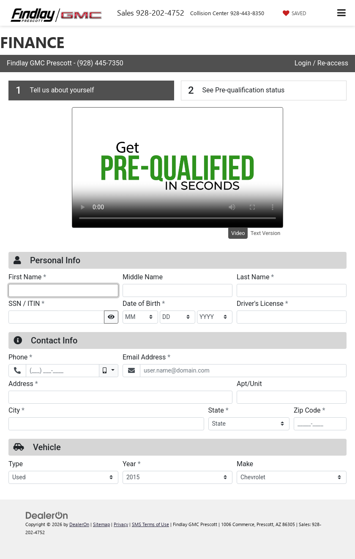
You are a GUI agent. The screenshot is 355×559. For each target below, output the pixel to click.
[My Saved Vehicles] (293, 13)
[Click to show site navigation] (341, 13)
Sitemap (101, 524)
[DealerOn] (46, 514)
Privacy (121, 524)
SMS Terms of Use (150, 524)
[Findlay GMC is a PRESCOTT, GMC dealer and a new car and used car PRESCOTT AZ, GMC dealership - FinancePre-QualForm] (177, 271)
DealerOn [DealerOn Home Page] (79, 524)
